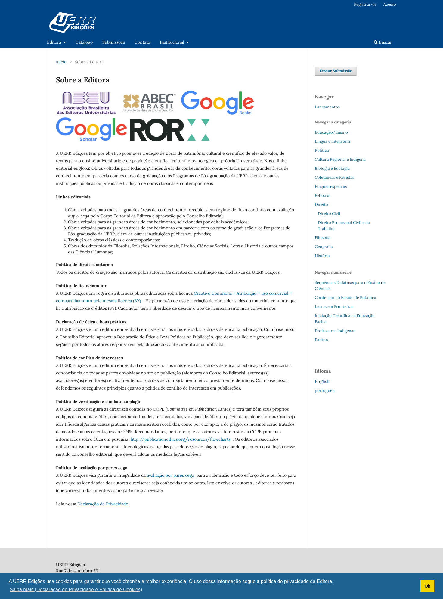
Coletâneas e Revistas (334, 177)
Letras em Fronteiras (334, 306)
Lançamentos (327, 107)
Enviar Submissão (336, 70)
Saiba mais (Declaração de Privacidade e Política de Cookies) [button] (76, 589)
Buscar (383, 42)
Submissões (113, 42)
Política (322, 150)
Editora (54, 42)
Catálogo (84, 42)
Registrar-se (365, 4)
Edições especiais (331, 186)
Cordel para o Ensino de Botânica (345, 297)
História (322, 255)
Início (61, 61)
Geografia (324, 246)
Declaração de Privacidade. (103, 504)
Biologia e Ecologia (332, 168)
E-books (322, 195)
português (324, 390)
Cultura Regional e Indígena (340, 159)
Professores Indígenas (335, 330)
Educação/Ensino (331, 132)
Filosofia (322, 237)
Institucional (172, 42)
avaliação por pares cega (170, 475)
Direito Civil (329, 213)
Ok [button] (427, 586)
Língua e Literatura (332, 141)
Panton (321, 339)
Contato (142, 42)
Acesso (389, 4)
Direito (321, 204)
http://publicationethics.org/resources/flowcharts (180, 439)
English (322, 381)
